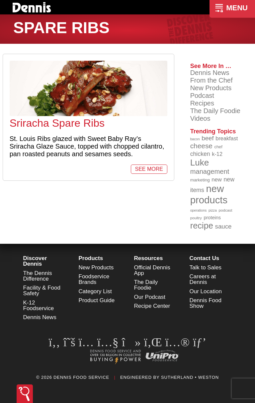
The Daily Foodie (215, 110)
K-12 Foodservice (38, 305)
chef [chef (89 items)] (218, 146)
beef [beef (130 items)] (208, 138)
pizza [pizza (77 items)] (213, 210)
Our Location (206, 291)
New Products (211, 88)
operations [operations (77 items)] (198, 210)
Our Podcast (150, 297)
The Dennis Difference (37, 276)
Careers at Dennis (203, 279)
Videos (200, 118)
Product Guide (97, 300)
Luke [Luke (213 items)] (199, 163)
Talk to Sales (205, 267)
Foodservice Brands (94, 279)
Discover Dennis (35, 261)
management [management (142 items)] (209, 171)
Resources (148, 258)
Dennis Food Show (205, 303)
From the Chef (211, 80)
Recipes (202, 103)
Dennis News (209, 72)
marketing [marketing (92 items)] (200, 179)
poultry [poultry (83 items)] (196, 218)
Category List (95, 291)
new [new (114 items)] (217, 179)
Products (91, 258)
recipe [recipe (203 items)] (201, 225)
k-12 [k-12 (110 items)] (217, 154)
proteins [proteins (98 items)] (212, 217)
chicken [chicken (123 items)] (200, 154)
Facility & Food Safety (41, 291)
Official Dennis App (152, 270)
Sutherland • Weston (190, 377)
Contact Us (204, 258)
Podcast (202, 95)
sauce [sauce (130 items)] (223, 226)
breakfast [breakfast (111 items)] (226, 138)
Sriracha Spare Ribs (57, 123)
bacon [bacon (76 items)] (195, 139)
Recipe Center (152, 306)
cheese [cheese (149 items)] (201, 146)
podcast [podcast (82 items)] (225, 210)
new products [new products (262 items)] (209, 194)
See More (149, 169)
